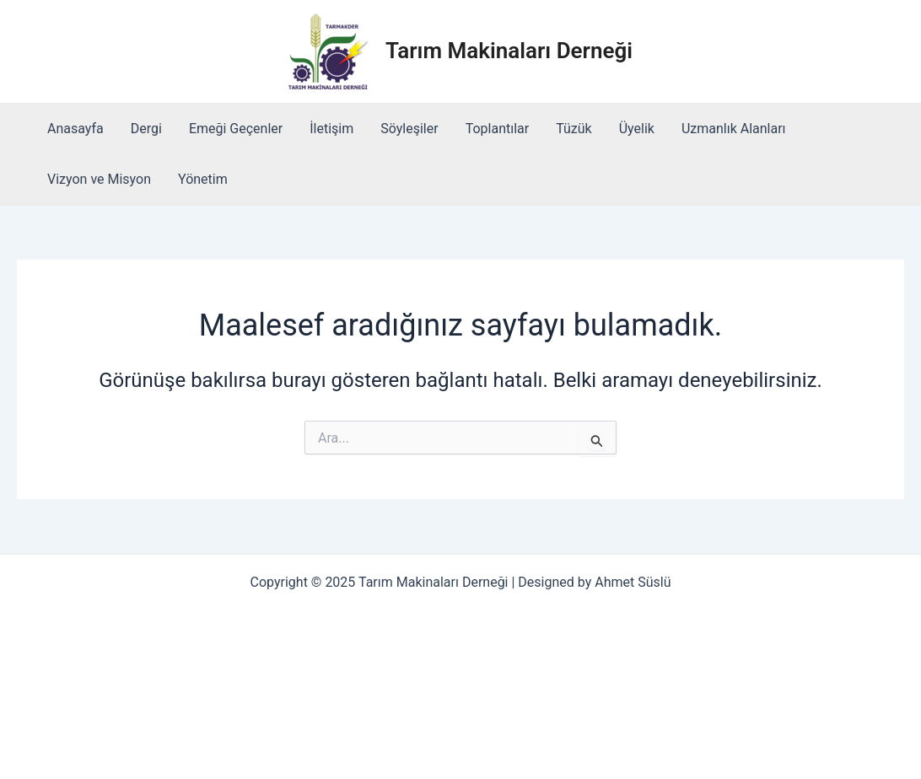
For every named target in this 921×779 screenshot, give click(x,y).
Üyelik (636, 129)
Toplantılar (498, 129)
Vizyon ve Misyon (99, 179)
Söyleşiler (409, 129)
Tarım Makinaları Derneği (509, 50)
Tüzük (574, 129)
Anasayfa (75, 129)
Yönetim (203, 179)
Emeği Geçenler (236, 129)
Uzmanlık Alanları (733, 129)
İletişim (331, 129)
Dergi (146, 129)
